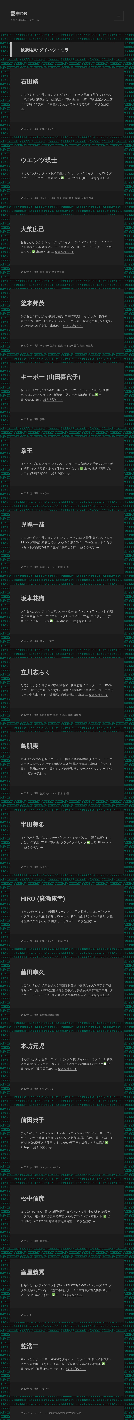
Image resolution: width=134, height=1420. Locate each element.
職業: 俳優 (56, 198)
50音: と (28, 793)
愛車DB (18, 13)
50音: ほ (28, 1088)
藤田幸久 (32, 972)
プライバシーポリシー (32, 1413)
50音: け (28, 493)
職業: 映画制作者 (43, 714)
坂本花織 (32, 598)
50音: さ (28, 641)
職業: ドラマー (41, 1388)
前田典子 (32, 1120)
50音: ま (28, 1167)
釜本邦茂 (32, 303)
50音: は (28, 867)
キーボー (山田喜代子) (50, 377)
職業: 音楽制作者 (84, 198)
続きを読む (100, 178)
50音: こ (28, 567)
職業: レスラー (41, 493)
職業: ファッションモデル (47, 1167)
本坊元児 (32, 1046)
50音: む (28, 1315)
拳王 (27, 450)
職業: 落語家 (59, 714)
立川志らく (36, 672)
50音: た (28, 714)
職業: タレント (41, 198)
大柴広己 (32, 229)
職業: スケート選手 (44, 641)
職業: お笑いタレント (45, 129)
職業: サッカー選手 (68, 345)
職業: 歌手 (68, 198)
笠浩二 (29, 1346)
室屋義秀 (32, 1272)
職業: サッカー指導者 (45, 345)
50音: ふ (28, 1014)
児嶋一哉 (32, 524)
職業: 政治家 (86, 345)
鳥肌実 (29, 746)
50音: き (28, 419)
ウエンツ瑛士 (39, 160)
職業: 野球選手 (41, 1241)
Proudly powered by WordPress (64, 1413)
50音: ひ (28, 941)
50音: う (28, 198)
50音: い (28, 129)
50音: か (28, 345)
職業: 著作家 (74, 714)
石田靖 (29, 81)
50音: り (28, 1388)
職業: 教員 (53, 1014)
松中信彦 (32, 1198)
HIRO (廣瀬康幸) (43, 898)
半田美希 (32, 824)
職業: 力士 (63, 941)
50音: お (28, 271)
